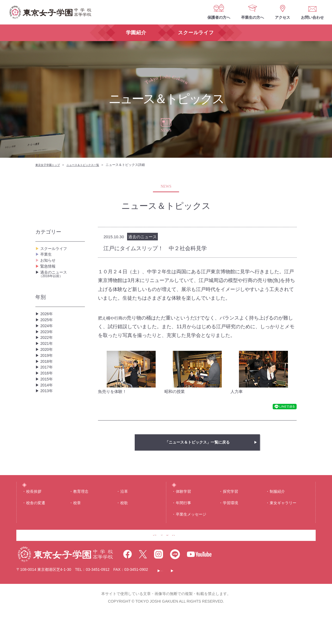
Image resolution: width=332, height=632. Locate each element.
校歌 (124, 513)
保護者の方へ (218, 17)
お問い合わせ (312, 17)
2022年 (47, 364)
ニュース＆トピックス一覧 (90, 165)
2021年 (47, 373)
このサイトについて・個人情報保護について (200, 590)
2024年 (47, 347)
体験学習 (183, 502)
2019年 (47, 390)
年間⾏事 (183, 513)
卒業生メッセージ (191, 525)
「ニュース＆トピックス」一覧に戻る (197, 442)
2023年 (47, 355)
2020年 (47, 381)
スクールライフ (55, 250)
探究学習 (230, 502)
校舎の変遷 (35, 513)
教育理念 (80, 502)
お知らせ (49, 267)
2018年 (47, 399)
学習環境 (230, 513)
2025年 (47, 338)
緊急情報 (49, 276)
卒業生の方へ (252, 17)
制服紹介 (277, 502)
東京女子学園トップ (50, 165)
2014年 (47, 434)
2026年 (47, 329)
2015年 (47, 425)
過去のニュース (62, 288)
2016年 (47, 416)
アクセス (282, 17)
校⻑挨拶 (33, 502)
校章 (77, 513)
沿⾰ (124, 502)
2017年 (47, 407)
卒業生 (46, 258)
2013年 (47, 442)
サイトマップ (262, 590)
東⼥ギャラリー (283, 513)
